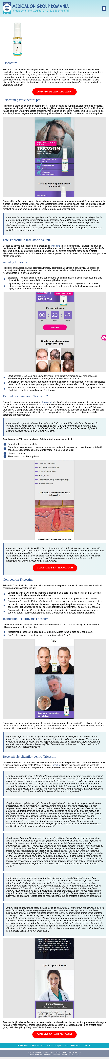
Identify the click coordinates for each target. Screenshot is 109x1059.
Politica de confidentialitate (30, 1045)
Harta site (76, 1045)
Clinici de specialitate (57, 1045)
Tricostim (55, 246)
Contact (88, 1045)
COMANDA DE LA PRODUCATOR (54, 91)
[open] (104, 8)
